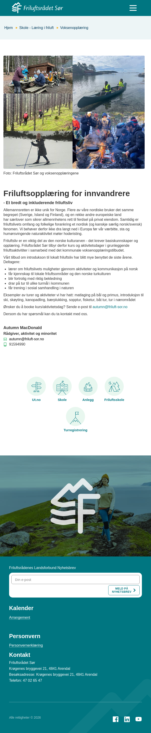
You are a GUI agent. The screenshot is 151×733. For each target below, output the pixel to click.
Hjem (8, 28)
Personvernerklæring (26, 645)
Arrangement (19, 617)
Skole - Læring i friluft (36, 28)
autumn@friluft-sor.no (110, 307)
